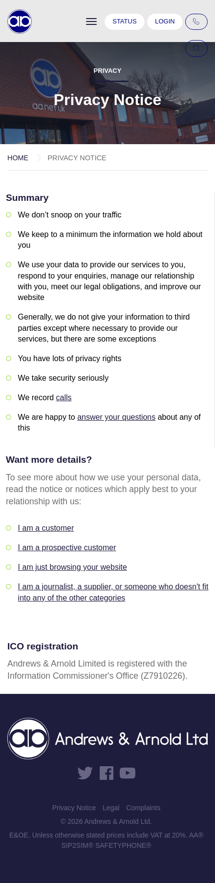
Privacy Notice (74, 808)
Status (124, 21)
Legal (111, 808)
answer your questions (116, 417)
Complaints (143, 808)
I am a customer (46, 528)
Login (164, 21)
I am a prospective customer (67, 547)
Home (17, 158)
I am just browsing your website (72, 567)
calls (64, 397)
